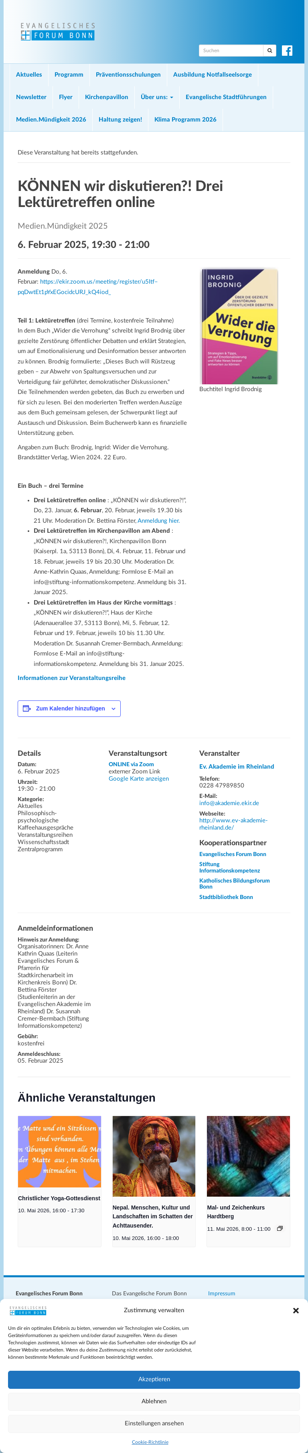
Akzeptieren (154, 1379)
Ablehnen (154, 1401)
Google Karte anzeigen (139, 779)
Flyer (66, 97)
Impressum (221, 1294)
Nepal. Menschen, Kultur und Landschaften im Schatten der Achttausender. (153, 1216)
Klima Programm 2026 (185, 120)
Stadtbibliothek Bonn (226, 897)
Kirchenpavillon (106, 97)
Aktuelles (29, 75)
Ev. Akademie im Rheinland (236, 767)
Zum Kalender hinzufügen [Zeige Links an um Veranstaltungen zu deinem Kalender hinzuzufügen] (70, 708)
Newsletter (31, 97)
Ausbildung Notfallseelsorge (212, 75)
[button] (296, 1311)
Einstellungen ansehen (154, 1424)
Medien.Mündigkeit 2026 (51, 120)
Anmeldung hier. (159, 521)
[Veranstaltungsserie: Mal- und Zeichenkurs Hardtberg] (280, 1228)
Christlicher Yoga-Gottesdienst (59, 1198)
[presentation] (59, 1151)
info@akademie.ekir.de (229, 803)
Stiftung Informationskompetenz (229, 867)
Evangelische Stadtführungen (226, 97)
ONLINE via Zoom (131, 764)
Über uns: (157, 97)
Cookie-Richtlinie (150, 1442)
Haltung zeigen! (120, 120)
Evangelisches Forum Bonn (232, 854)
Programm (69, 75)
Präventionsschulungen (128, 75)
